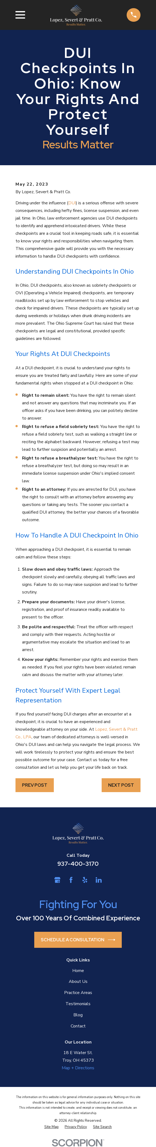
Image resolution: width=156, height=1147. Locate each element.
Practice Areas (78, 993)
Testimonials (78, 1004)
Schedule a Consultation (78, 939)
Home (78, 971)
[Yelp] (85, 880)
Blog (78, 1015)
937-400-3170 (78, 864)
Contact (78, 1026)
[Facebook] (71, 880)
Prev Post (34, 785)
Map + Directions (78, 1068)
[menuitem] (51, 1127)
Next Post (121, 785)
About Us (78, 982)
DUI (72, 203)
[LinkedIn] (99, 880)
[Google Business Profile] (57, 880)
